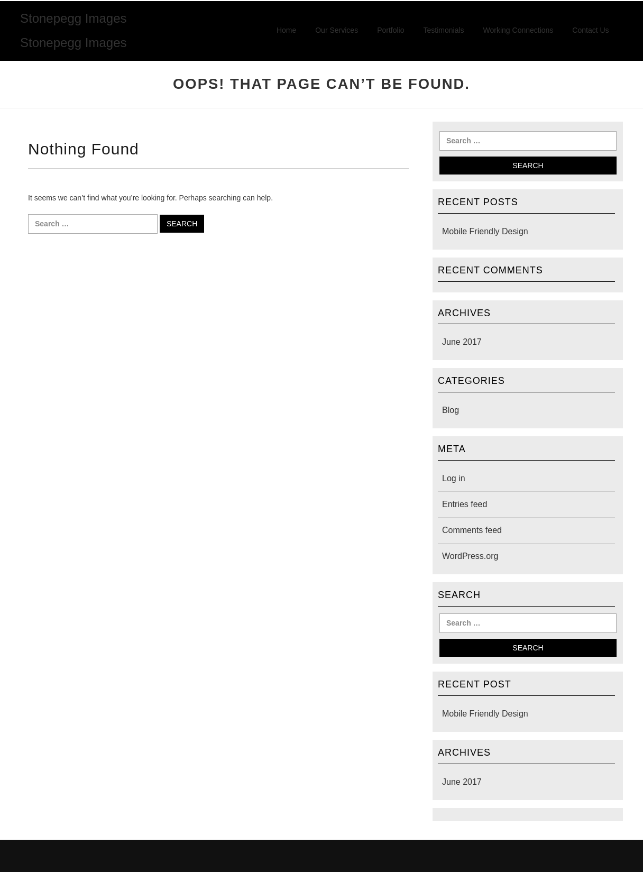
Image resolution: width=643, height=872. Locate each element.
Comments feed (472, 530)
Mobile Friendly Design (485, 231)
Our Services (336, 30)
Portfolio (390, 30)
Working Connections (518, 30)
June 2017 (462, 341)
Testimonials (444, 30)
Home (286, 30)
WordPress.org (470, 556)
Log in (453, 478)
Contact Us (590, 30)
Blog (450, 410)
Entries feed (464, 504)
